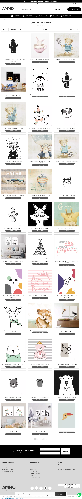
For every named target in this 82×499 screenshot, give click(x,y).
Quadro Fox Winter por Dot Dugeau (40, 128)
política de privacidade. (48, 495)
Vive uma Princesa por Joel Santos (40, 295)
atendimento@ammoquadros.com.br (67, 469)
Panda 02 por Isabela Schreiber (66, 128)
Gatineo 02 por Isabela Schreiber (67, 195)
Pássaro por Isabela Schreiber (40, 397)
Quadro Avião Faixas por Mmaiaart (13, 195)
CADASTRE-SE (56, 3)
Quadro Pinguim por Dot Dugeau (40, 94)
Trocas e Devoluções (35, 473)
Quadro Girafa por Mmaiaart (67, 228)
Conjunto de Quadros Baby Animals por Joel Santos (40, 430)
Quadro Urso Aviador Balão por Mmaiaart (40, 162)
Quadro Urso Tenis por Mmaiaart (66, 59)
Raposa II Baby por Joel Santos (40, 228)
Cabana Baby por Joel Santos (40, 261)
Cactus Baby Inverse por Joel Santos (66, 94)
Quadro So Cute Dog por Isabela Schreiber (67, 296)
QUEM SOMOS (25, 3)
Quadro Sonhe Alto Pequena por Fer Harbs (66, 262)
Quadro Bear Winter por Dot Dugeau (13, 364)
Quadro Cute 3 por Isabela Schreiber (66, 430)
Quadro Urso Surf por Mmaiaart (13, 128)
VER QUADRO (13, 63)
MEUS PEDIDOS (41, 3)
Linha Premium (33, 469)
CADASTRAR (66, 451)
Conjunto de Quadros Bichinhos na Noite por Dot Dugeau (13, 94)
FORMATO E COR (41, 16)
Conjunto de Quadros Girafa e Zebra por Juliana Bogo (66, 330)
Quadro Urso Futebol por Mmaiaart (66, 161)
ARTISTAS (54, 16)
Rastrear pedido (6, 467)
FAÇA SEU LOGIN (14, 3)
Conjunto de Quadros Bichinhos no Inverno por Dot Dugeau (13, 430)
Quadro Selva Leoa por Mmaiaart (40, 330)
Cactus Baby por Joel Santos (13, 228)
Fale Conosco (33, 467)
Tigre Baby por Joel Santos (13, 161)
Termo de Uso (33, 471)
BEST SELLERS (65, 16)
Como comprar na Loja (7, 471)
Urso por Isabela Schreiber (13, 397)
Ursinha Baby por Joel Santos (40, 364)
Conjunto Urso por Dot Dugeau (13, 261)
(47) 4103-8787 (67, 3)
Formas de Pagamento (35, 465)
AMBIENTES (15, 16)
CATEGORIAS (28, 16)
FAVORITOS (49, 3)
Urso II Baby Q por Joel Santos (66, 397)
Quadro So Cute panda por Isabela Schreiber (13, 296)
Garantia (32, 475)
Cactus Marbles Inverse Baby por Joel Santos (13, 60)
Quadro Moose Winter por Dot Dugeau (13, 330)
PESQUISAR (57, 9)
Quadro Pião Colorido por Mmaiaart (40, 195)
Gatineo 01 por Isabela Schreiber (67, 364)
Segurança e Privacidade (7, 469)
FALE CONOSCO (33, 3)
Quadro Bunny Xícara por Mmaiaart (40, 59)
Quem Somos (5, 465)
